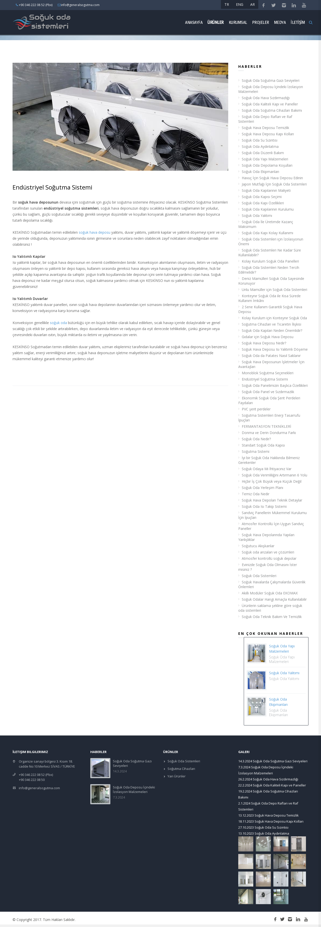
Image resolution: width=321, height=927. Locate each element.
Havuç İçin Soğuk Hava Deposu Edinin (272, 177)
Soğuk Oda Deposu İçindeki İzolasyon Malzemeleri (270, 89)
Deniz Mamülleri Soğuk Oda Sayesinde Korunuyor (271, 281)
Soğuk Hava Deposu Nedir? (264, 343)
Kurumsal (238, 22)
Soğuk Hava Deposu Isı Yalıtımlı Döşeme (275, 349)
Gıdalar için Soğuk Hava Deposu (267, 336)
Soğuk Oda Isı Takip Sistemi (264, 506)
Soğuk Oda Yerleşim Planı (262, 487)
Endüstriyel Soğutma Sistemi (265, 379)
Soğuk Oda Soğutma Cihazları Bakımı (272, 110)
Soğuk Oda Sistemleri (259, 575)
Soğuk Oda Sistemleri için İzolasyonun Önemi (270, 241)
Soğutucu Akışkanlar (258, 545)
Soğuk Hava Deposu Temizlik (265, 127)
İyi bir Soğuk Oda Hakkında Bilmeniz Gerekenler (269, 460)
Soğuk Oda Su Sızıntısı (259, 140)
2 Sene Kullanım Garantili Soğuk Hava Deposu (270, 309)
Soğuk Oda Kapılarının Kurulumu (268, 209)
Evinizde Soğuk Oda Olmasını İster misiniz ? (267, 567)
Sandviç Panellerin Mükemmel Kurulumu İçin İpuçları (272, 515)
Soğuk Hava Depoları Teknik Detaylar (272, 500)
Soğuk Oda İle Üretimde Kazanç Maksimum (265, 224)
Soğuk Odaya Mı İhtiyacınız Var (266, 468)
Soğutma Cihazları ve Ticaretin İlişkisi (271, 324)
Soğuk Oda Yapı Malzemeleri (265, 159)
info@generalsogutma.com (39, 788)
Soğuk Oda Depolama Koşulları (267, 165)
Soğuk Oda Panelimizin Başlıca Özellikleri (275, 385)
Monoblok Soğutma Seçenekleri (267, 372)
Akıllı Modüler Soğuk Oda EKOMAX (270, 593)
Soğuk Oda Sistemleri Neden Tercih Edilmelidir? (268, 270)
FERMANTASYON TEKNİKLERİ (266, 426)
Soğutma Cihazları (181, 768)
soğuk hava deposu (94, 232)
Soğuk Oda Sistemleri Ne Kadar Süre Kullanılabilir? (269, 252)
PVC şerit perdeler (256, 409)
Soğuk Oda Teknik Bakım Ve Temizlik (272, 616)
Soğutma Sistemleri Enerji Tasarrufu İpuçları (269, 417)
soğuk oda (58, 322)
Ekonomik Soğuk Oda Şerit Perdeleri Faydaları (269, 400)
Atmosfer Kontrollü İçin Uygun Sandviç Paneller (271, 526)
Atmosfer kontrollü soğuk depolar (269, 558)
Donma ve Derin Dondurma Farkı (269, 432)
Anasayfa (193, 22)
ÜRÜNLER (215, 22)
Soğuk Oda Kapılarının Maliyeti (266, 190)
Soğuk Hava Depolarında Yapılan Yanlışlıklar (266, 537)
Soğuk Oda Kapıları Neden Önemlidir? (272, 330)
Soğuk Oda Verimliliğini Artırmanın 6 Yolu (274, 475)
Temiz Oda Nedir (255, 493)
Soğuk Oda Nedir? (256, 439)
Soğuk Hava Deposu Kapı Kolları (268, 134)
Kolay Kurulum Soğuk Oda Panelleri (270, 261)
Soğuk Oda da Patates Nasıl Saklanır (271, 355)
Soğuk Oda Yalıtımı (257, 215)
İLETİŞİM (298, 22)
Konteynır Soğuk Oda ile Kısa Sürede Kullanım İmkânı (269, 298)
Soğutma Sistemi (255, 451)
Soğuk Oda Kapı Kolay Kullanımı (267, 232)
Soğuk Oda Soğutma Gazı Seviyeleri (270, 80)
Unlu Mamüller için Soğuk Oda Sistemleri (274, 289)
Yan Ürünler (176, 776)
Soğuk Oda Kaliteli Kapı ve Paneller (270, 104)
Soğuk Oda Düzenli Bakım (263, 152)
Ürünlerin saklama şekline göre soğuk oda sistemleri (270, 608)
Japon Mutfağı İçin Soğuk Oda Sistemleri (274, 184)
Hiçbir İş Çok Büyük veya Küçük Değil (271, 481)
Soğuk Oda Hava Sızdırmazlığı (266, 97)
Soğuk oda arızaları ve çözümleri (268, 552)
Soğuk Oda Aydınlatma (260, 146)
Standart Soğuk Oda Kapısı (263, 445)
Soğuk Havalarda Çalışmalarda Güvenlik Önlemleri (271, 584)
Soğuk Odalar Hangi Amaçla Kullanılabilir (274, 599)
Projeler (260, 22)
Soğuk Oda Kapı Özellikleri (263, 203)
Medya (280, 22)
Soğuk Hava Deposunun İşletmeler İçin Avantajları (271, 364)
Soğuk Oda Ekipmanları (260, 171)
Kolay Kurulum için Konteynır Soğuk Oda (274, 318)
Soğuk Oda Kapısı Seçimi (262, 196)
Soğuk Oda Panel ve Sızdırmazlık (268, 391)
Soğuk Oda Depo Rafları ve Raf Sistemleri (265, 119)
